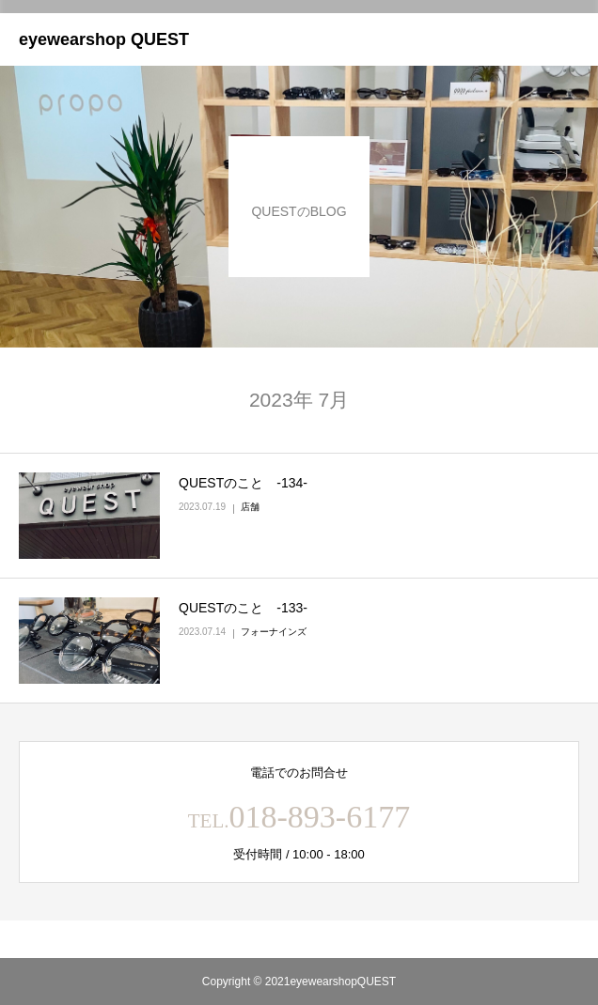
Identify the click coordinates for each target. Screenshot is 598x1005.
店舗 (250, 507)
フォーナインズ (274, 631)
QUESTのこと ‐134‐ (243, 482)
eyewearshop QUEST (104, 39)
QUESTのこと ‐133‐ (243, 607)
